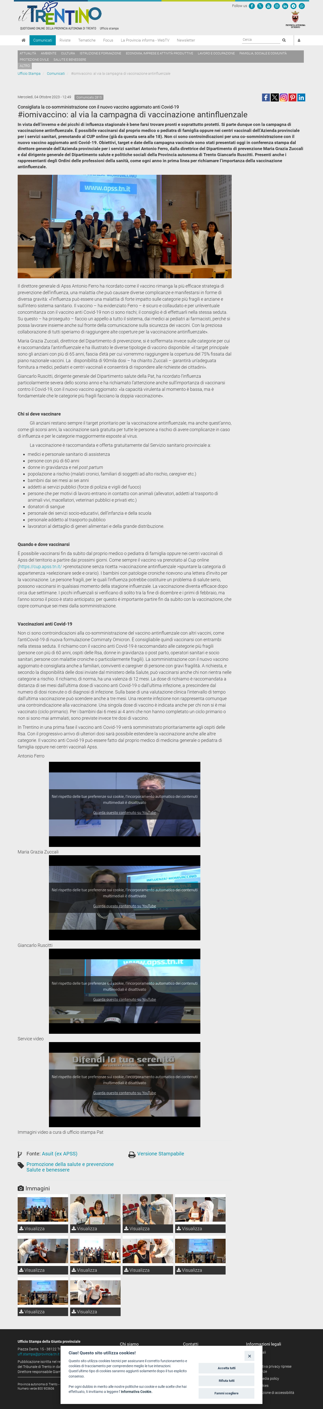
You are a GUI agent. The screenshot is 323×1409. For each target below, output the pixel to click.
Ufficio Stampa (29, 74)
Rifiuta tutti (226, 1381)
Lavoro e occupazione (216, 53)
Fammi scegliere (226, 1393)
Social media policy (264, 1379)
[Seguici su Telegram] (293, 6)
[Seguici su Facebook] (251, 6)
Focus (108, 40)
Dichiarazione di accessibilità (272, 1393)
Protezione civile (34, 59)
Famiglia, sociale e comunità (263, 53)
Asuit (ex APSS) (59, 1154)
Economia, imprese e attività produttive (159, 53)
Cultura (68, 53)
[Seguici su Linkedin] (285, 6)
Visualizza (32, 1228)
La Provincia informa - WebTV (145, 40)
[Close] (249, 1356)
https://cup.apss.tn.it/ (40, 566)
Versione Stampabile (160, 1154)
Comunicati (42, 40)
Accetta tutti (226, 1368)
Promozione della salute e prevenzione (70, 1164)
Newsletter (186, 40)
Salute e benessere (69, 59)
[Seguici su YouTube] (268, 6)
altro (25, 66)
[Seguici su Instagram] (276, 6)
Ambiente (48, 53)
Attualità (28, 53)
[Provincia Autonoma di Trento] (295, 19)
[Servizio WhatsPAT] (301, 6)
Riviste (65, 40)
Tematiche (87, 40)
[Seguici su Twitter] (260, 6)
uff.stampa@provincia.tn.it (39, 1354)
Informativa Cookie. (136, 1392)
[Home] (24, 40)
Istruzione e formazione (100, 53)
